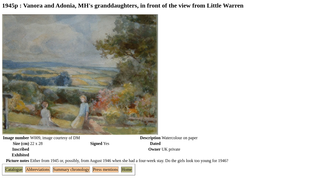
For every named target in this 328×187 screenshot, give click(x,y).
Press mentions (105, 169)
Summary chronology (71, 169)
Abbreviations (38, 169)
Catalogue (13, 169)
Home (127, 169)
